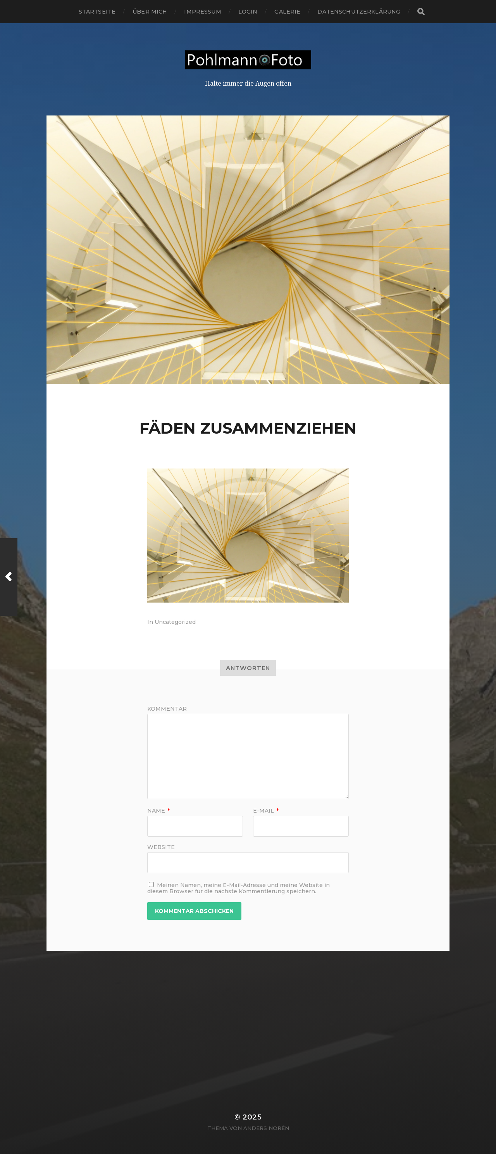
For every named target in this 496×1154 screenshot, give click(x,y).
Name (158, 810)
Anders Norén (266, 1128)
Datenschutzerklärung (358, 11)
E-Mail (266, 810)
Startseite (97, 11)
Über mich (150, 11)
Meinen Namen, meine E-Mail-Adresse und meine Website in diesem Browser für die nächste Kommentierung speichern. (238, 888)
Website (161, 847)
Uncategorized (175, 621)
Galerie (287, 11)
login (248, 11)
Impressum (202, 11)
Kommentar (167, 708)
